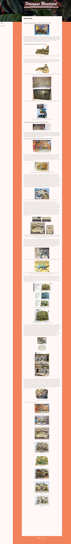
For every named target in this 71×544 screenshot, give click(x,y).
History (26, 13)
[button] (59, 18)
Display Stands (37, 13)
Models (30, 13)
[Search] (61, 2)
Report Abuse (3, 25)
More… (42, 13)
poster (25, 37)
